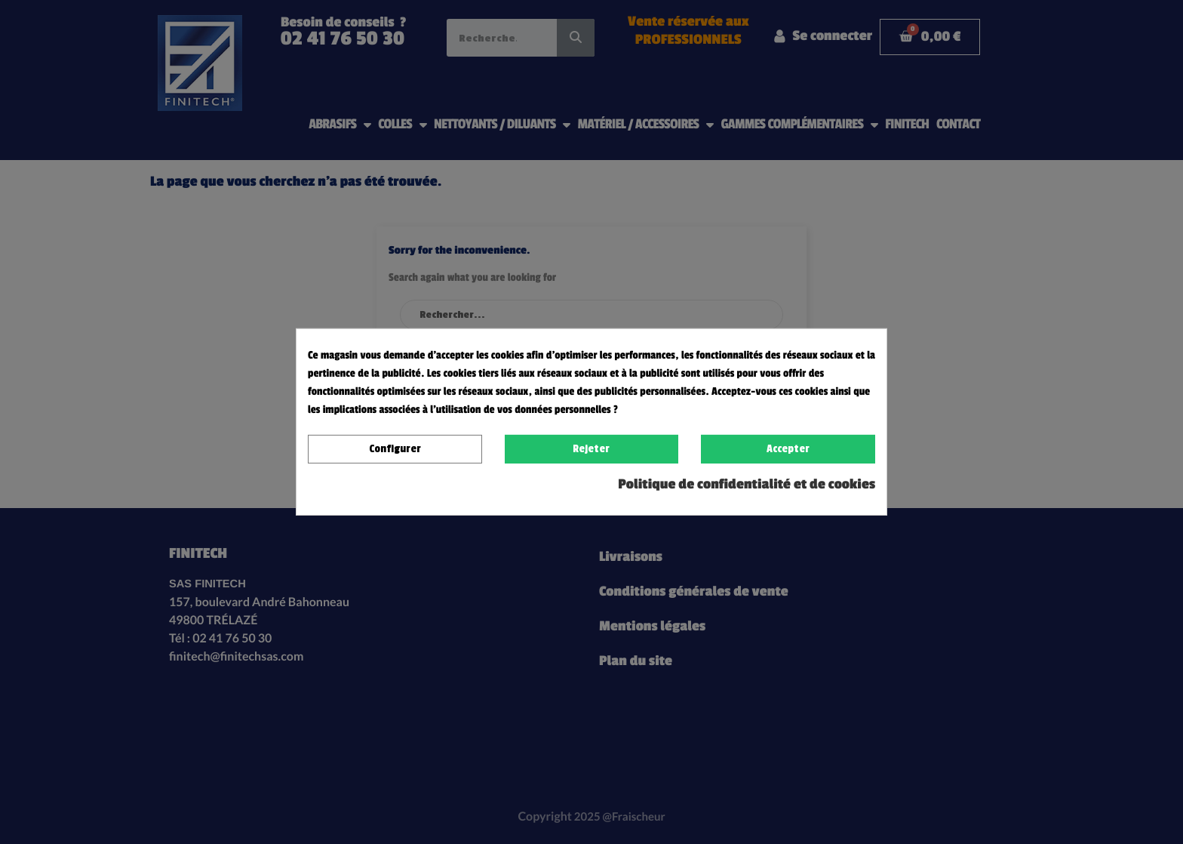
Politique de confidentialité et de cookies (746, 484)
